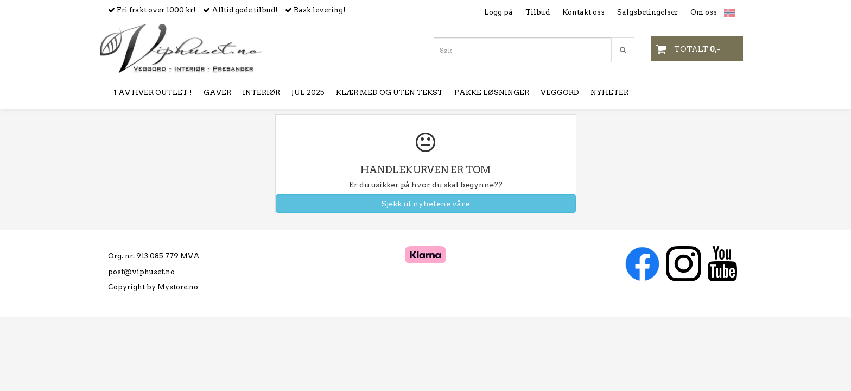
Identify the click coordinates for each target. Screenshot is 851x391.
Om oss (703, 12)
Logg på (498, 12)
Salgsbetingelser (647, 12)
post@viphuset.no (141, 272)
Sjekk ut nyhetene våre (425, 203)
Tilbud (537, 12)
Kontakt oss (583, 12)
